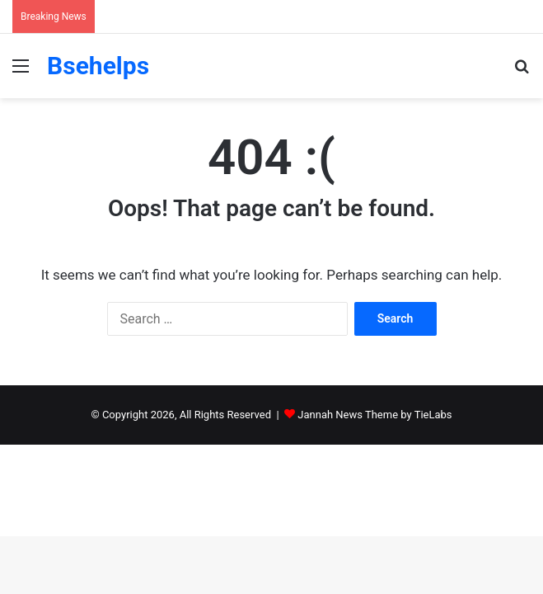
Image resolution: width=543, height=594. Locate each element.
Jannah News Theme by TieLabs (374, 414)
